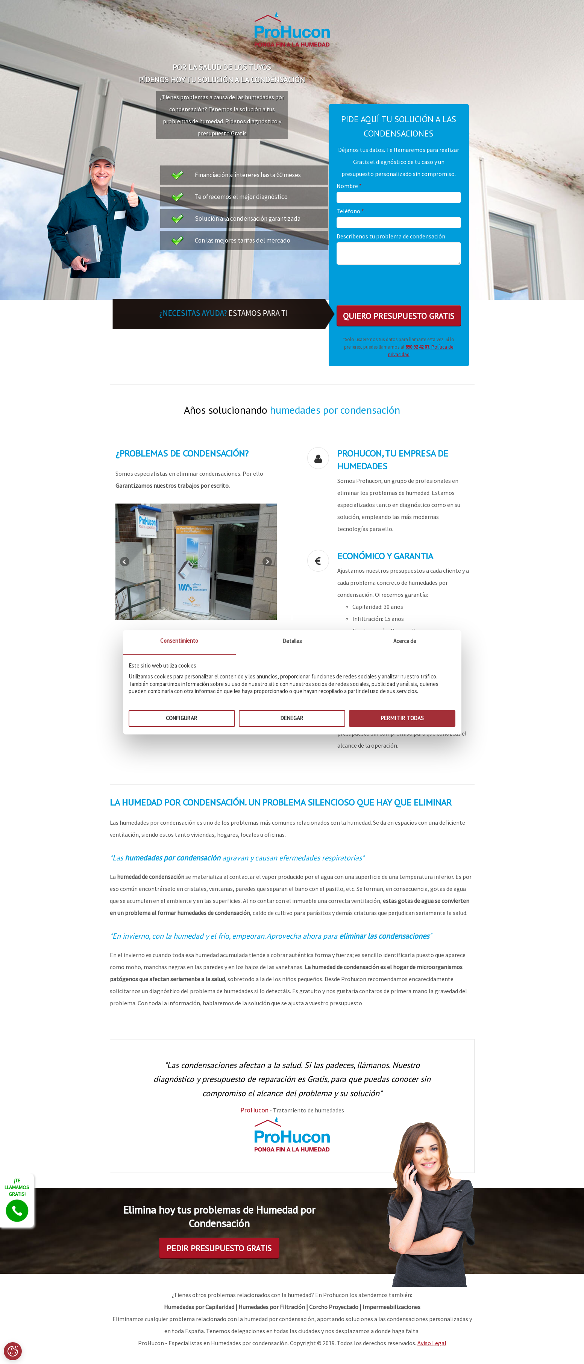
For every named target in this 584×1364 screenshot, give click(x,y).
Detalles (292, 641)
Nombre (349, 186)
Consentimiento (179, 640)
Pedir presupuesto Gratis (219, 1248)
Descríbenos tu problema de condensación (391, 236)
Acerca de (404, 641)
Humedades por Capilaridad (199, 1307)
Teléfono (350, 211)
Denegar (292, 718)
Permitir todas (402, 718)
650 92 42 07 (417, 347)
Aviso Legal (431, 1343)
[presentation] (394, 281)
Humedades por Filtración (271, 1307)
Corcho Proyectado (333, 1307)
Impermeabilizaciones (391, 1307)
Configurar (181, 718)
